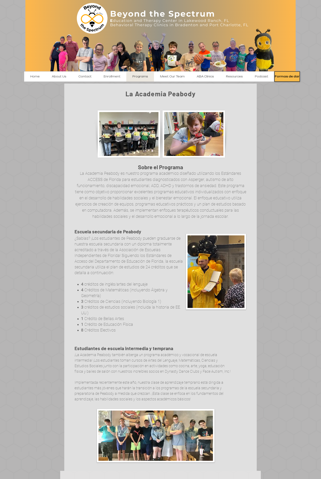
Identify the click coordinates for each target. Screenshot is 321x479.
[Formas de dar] (287, 76)
